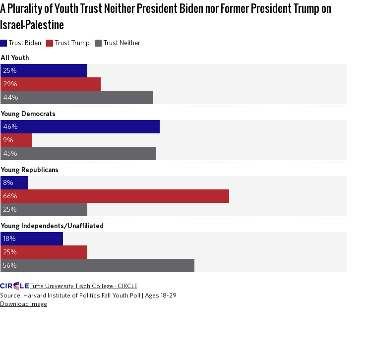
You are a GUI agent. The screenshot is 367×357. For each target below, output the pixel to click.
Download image (23, 303)
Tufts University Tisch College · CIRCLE (83, 286)
